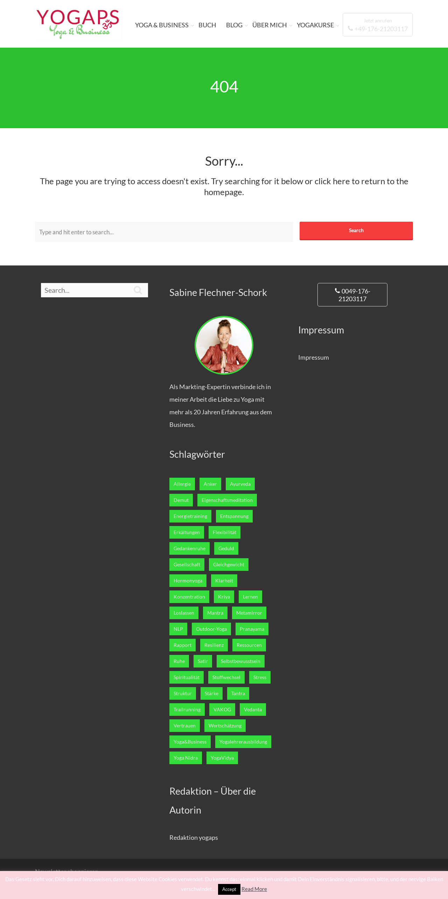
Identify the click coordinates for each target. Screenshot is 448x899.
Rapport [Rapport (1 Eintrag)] (182, 645)
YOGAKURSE (315, 25)
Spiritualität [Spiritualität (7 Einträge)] (187, 677)
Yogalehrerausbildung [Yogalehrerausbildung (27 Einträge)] (243, 742)
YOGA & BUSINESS (162, 25)
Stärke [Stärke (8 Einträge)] (211, 693)
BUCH (207, 25)
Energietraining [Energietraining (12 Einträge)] (190, 516)
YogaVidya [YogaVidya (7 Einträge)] (222, 758)
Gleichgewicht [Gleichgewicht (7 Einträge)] (228, 564)
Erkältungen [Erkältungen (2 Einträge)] (187, 532)
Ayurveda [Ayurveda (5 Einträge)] (240, 484)
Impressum (313, 357)
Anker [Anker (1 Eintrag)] (210, 484)
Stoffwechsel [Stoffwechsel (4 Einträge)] (226, 677)
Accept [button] (229, 889)
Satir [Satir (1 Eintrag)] (203, 661)
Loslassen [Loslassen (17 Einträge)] (184, 613)
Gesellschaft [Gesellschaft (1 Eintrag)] (187, 564)
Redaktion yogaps (193, 837)
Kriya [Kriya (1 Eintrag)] (224, 597)
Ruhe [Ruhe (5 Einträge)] (179, 661)
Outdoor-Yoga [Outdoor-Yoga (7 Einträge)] (211, 629)
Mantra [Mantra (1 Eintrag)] (215, 613)
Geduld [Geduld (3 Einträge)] (226, 548)
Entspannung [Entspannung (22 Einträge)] (234, 516)
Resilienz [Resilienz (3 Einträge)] (214, 645)
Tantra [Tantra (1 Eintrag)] (238, 693)
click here (332, 181)
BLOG (234, 25)
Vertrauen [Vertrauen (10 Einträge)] (185, 725)
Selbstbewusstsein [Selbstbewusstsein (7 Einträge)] (240, 661)
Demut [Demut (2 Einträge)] (181, 500)
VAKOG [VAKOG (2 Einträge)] (222, 709)
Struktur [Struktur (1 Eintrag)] (183, 693)
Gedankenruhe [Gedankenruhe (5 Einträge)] (189, 548)
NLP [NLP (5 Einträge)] (178, 629)
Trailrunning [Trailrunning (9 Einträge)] (187, 709)
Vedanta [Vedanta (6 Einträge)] (253, 709)
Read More (254, 889)
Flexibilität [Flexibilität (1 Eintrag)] (224, 532)
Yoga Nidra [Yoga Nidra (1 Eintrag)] (186, 758)
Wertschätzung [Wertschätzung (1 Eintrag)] (225, 725)
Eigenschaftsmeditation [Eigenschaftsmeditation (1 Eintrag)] (227, 500)
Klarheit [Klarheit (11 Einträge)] (224, 580)
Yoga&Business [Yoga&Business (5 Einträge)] (190, 742)
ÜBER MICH (269, 25)
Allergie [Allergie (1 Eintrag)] (182, 484)
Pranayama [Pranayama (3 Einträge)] (252, 629)
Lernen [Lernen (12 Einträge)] (250, 597)
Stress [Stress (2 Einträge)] (259, 677)
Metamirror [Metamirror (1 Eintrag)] (249, 613)
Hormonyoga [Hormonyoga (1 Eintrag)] (188, 580)
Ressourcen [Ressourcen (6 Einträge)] (249, 645)
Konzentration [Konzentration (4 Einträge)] (189, 597)
